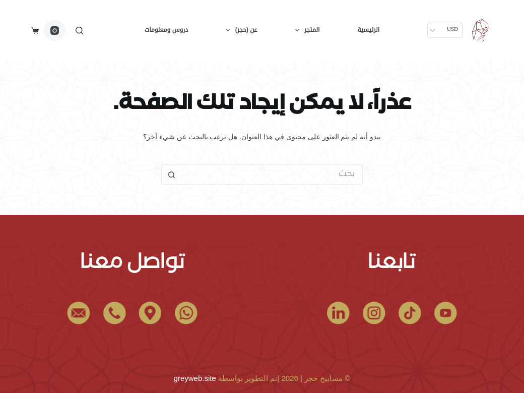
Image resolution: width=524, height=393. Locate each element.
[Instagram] (55, 30)
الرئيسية (368, 29)
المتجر (305, 30)
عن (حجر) (239, 30)
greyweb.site (195, 378)
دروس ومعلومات (166, 29)
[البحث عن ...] (272, 174)
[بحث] (79, 30)
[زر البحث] (171, 174)
